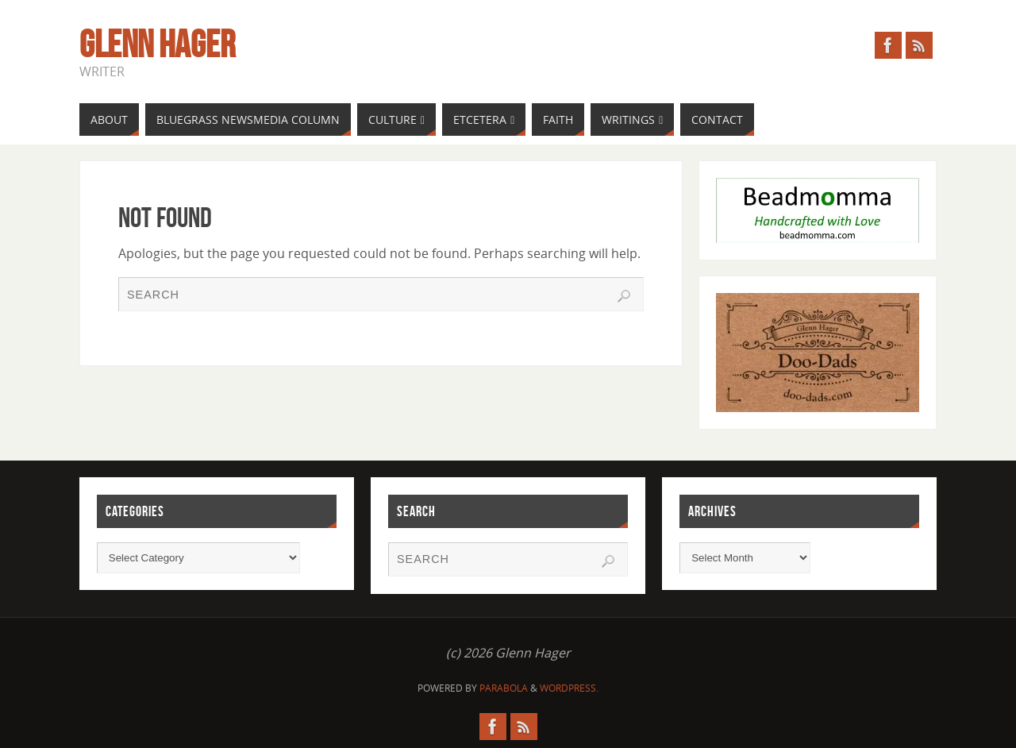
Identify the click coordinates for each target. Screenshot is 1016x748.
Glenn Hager (157, 44)
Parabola (503, 688)
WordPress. (569, 688)
